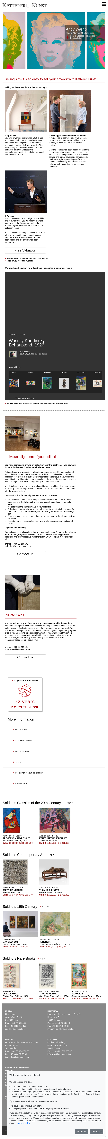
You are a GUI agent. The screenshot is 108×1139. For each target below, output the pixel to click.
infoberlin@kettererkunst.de (17, 1057)
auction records (21, 751)
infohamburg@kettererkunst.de (60, 1029)
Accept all (97, 1131)
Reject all (81, 1131)
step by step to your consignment (28, 773)
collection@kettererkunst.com (18, 546)
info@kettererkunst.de (14, 1029)
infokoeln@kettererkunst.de (59, 1054)
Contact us (25, 554)
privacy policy (24, 1123)
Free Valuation (25, 250)
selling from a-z (20, 784)
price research (20, 730)
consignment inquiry (22, 740)
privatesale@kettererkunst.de (17, 649)
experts (17, 762)
